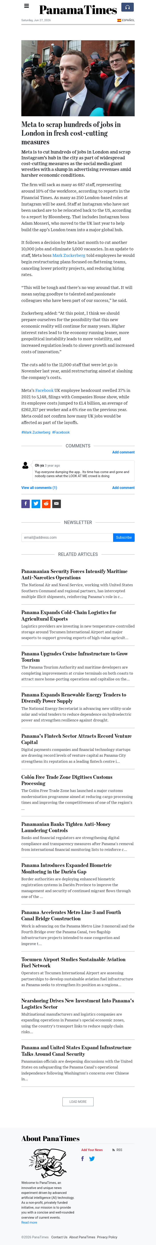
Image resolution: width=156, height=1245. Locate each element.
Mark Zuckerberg (69, 256)
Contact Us (59, 1237)
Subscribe (124, 537)
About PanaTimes (82, 1237)
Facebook (44, 391)
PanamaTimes (78, 9)
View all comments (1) (39, 488)
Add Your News (92, 1150)
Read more (29, 1222)
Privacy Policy (107, 1237)
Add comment (123, 452)
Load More (78, 1102)
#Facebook (61, 432)
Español (126, 20)
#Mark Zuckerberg (35, 432)
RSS (116, 1150)
